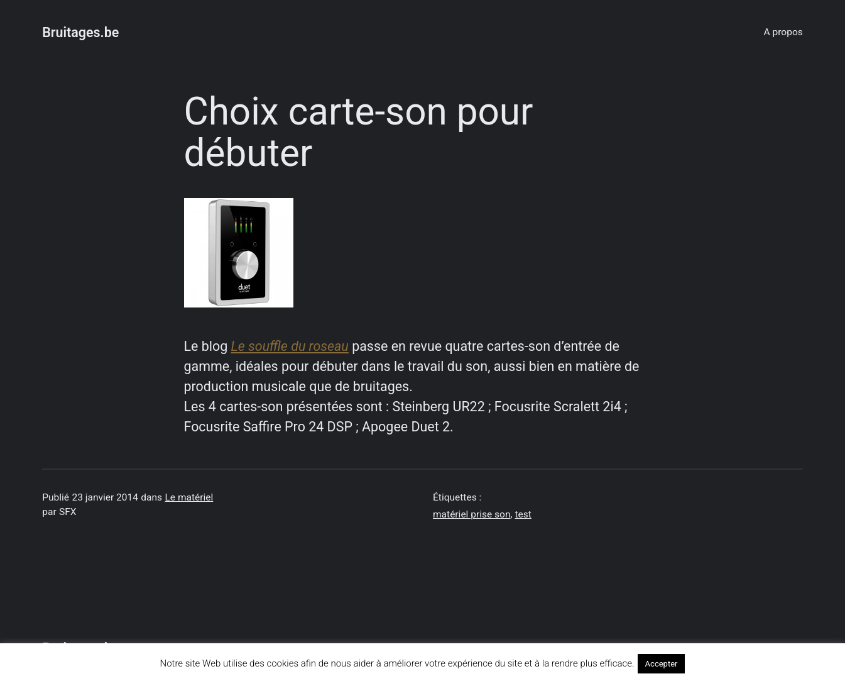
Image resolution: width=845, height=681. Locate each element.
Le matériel (189, 497)
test (523, 514)
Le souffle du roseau (290, 346)
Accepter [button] (661, 663)
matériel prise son (471, 514)
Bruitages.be (80, 32)
